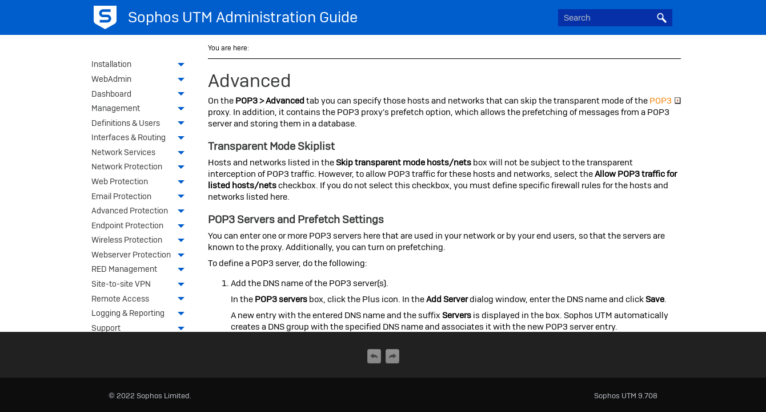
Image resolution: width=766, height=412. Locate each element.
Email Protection (141, 197)
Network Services (141, 153)
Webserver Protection (141, 255)
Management (141, 109)
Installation (141, 65)
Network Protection (141, 167)
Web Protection (141, 182)
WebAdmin (141, 80)
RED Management (141, 270)
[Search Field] (615, 17)
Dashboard (141, 95)
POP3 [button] (665, 100)
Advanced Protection (141, 211)
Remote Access (141, 299)
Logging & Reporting (141, 314)
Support (141, 329)
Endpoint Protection (141, 226)
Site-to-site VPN (141, 285)
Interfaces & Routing (141, 138)
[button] (662, 17)
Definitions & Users (141, 124)
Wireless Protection (141, 240)
